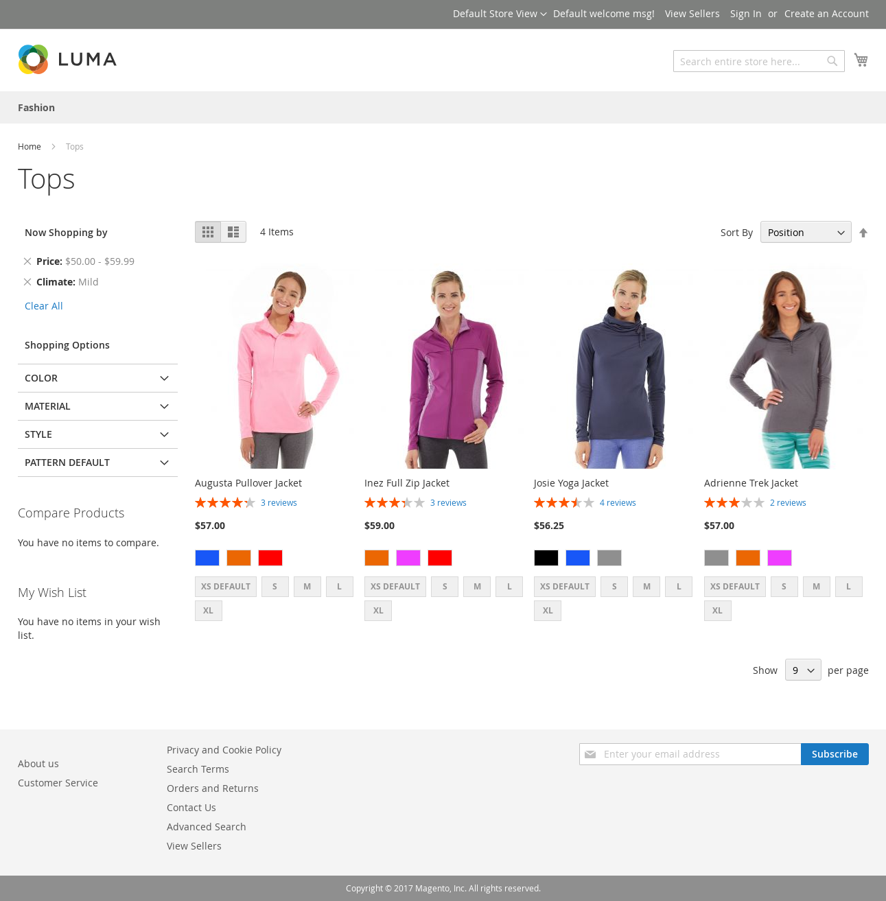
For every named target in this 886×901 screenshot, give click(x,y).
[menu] (443, 107)
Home (30, 146)
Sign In (746, 13)
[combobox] (759, 61)
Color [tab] (41, 377)
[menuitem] (36, 107)
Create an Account (826, 13)
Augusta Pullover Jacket (248, 482)
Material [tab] (48, 405)
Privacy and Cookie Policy (224, 749)
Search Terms (198, 768)
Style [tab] (38, 434)
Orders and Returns (213, 788)
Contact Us (191, 807)
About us (38, 763)
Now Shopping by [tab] (66, 232)
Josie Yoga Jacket (571, 482)
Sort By (737, 232)
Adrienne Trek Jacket (751, 482)
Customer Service (58, 782)
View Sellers (692, 13)
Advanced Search (206, 826)
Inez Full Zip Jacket (407, 482)
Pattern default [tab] (67, 462)
